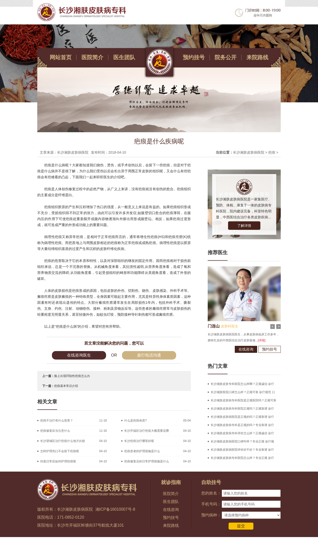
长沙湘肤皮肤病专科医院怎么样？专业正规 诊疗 (242, 458)
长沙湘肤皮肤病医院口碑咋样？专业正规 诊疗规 (242, 441)
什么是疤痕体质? (135, 420)
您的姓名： (211, 493)
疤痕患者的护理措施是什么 (142, 451)
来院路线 (257, 57)
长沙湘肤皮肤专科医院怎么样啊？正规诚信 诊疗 (242, 384)
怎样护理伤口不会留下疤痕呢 (59, 451)
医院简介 (92, 57)
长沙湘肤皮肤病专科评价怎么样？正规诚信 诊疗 (242, 433)
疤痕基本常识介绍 (66, 386)
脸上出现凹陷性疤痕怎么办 (72, 376)
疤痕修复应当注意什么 (55, 430)
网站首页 (61, 57)
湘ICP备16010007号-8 (115, 509)
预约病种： (211, 515)
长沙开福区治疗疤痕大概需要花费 (146, 430)
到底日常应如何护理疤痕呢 (58, 461)
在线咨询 (241, 349)
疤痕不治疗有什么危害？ (56, 420)
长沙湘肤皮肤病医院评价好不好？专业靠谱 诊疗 (242, 449)
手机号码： (211, 504)
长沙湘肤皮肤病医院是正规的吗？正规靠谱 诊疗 (242, 417)
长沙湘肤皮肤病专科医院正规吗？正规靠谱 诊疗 (242, 408)
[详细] (257, 340)
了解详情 (244, 226)
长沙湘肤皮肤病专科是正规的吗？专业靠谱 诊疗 (242, 425)
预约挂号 (194, 57)
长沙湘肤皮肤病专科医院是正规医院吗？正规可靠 (243, 400)
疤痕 (271, 152)
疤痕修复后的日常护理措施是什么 (146, 461)
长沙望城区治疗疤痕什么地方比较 (62, 441)
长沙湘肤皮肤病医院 (248, 152)
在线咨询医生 (79, 355)
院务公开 (226, 57)
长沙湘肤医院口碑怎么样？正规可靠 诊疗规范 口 (243, 392)
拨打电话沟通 (149, 355)
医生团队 (124, 57)
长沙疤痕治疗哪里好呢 (139, 441)
